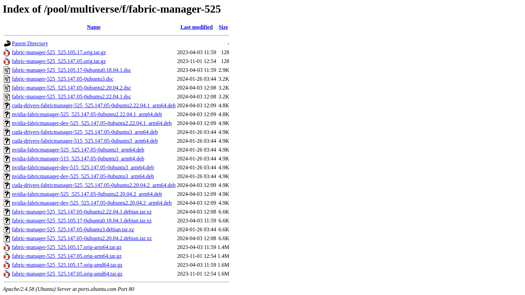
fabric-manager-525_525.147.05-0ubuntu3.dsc (62, 79)
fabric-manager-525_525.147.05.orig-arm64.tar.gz (67, 256)
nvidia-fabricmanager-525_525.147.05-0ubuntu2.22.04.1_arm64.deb (87, 114)
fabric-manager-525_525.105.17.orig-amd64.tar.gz (67, 265)
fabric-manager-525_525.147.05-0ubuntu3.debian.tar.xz (73, 229)
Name (94, 27)
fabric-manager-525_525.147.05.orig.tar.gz (59, 61)
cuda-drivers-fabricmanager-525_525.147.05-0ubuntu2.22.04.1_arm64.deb (93, 105)
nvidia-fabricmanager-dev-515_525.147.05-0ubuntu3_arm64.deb (83, 167)
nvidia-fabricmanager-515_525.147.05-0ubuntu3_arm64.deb (78, 158)
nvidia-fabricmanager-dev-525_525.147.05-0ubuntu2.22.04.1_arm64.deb (92, 123)
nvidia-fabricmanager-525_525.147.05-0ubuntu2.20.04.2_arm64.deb (87, 194)
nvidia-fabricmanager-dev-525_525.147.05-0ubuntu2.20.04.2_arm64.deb (92, 203)
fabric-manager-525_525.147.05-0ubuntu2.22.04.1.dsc (71, 96)
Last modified (197, 27)
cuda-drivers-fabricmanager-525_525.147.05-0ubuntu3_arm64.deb (85, 132)
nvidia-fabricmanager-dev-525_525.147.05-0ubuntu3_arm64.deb (83, 176)
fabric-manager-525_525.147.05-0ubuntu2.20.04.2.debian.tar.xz (82, 238)
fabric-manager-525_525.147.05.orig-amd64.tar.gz (67, 274)
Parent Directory (30, 43)
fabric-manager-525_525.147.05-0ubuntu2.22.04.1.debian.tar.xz (82, 212)
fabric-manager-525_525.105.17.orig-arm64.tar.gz (67, 247)
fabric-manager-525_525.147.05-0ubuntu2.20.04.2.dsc (71, 88)
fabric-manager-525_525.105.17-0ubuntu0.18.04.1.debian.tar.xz (82, 220)
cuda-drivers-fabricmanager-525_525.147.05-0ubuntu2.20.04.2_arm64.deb (93, 185)
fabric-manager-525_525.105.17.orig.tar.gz (59, 52)
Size (223, 27)
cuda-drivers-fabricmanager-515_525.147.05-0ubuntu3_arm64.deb (85, 141)
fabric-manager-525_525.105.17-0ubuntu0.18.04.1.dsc (71, 70)
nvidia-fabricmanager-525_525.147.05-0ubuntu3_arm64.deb (78, 150)
